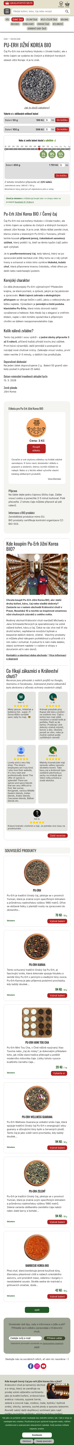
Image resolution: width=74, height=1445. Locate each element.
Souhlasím (37, 1435)
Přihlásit (61, 7)
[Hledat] (67, 11)
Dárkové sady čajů (37, 28)
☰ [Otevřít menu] (7, 11)
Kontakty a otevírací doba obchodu (26, 655)
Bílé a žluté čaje (49, 19)
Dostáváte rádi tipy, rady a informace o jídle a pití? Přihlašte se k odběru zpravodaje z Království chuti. (37, 1328)
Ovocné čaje (43, 24)
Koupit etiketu (36, 448)
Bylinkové (58, 24)
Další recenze (57, 835)
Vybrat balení (57, 921)
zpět (36, 1309)
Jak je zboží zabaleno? (37, 107)
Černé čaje (18, 19)
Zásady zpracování (43, 1441)
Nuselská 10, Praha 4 (24, 202)
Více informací (54, 478)
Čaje (6, 38)
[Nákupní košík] (67, 4)
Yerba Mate (28, 24)
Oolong (64, 19)
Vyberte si (59, 1073)
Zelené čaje (31, 19)
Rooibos (15, 24)
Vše (7, 19)
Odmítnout (26, 1441)
